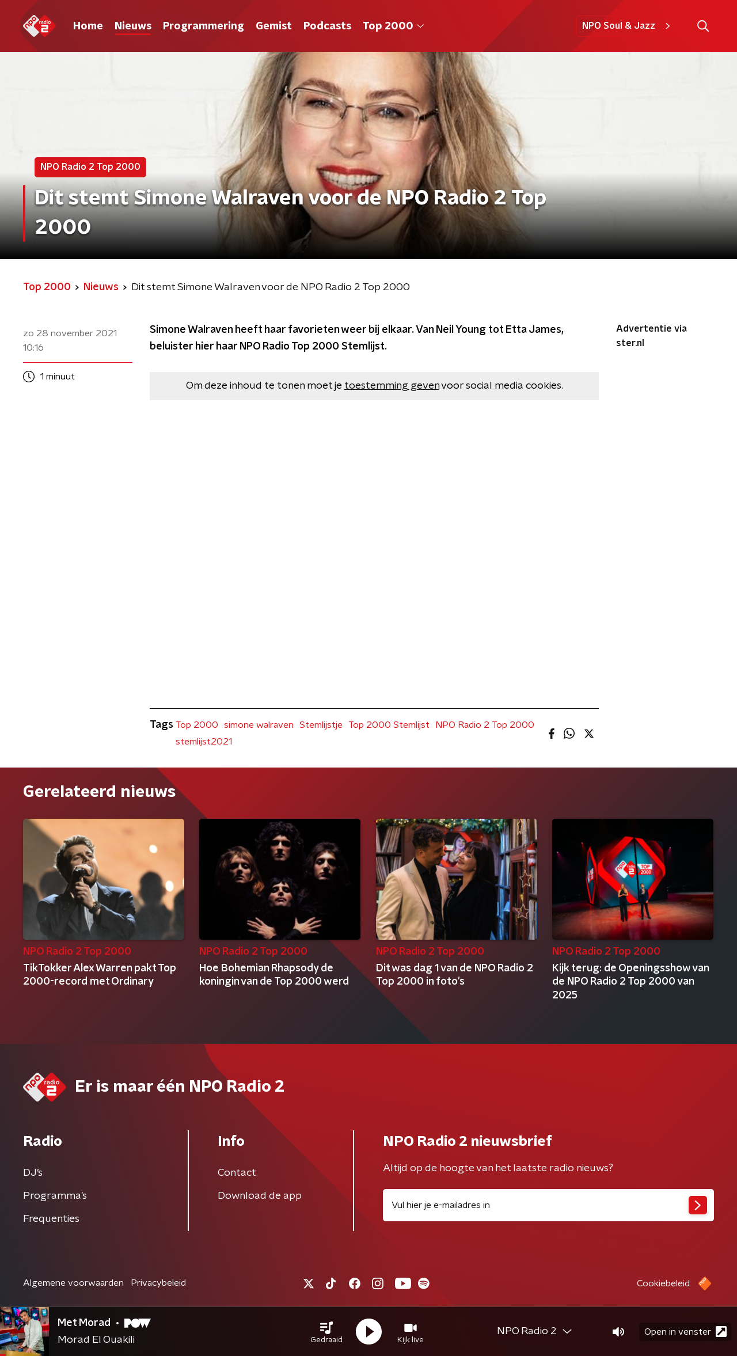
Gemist (274, 26)
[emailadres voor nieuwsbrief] (548, 1205)
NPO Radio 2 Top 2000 (484, 725)
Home (88, 26)
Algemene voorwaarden (73, 1282)
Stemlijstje (321, 725)
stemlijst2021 (204, 741)
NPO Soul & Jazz (628, 26)
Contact (237, 1173)
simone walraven (259, 725)
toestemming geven (391, 386)
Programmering (203, 26)
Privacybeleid (158, 1282)
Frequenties (51, 1219)
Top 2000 (393, 26)
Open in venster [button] (685, 1331)
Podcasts (327, 26)
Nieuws (133, 26)
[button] (326, 1331)
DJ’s (33, 1173)
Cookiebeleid (663, 1283)
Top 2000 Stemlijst (389, 725)
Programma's (55, 1196)
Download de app (260, 1196)
